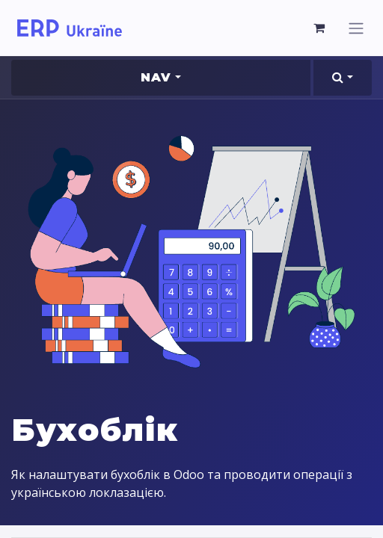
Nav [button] (156, 77)
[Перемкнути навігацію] (356, 28)
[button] (342, 78)
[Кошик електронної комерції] (319, 28)
